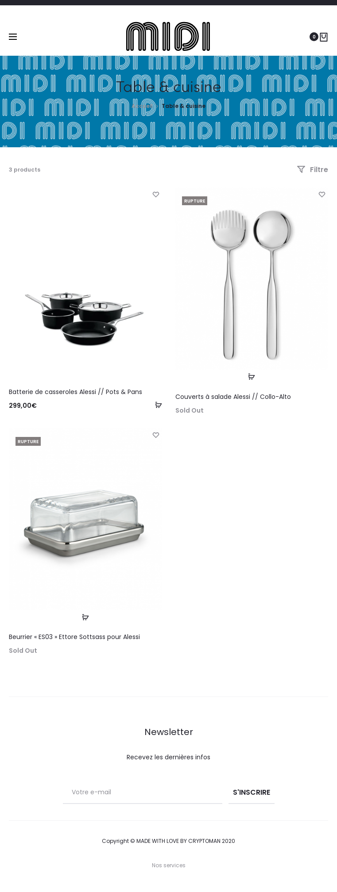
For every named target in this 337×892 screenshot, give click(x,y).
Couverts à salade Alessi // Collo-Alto (233, 396)
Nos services (169, 865)
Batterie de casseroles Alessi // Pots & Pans (75, 391)
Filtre (312, 170)
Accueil (142, 106)
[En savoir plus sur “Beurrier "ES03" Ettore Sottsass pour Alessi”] (85, 617)
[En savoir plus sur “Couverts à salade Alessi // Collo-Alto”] (251, 376)
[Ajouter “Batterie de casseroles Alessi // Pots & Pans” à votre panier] (155, 405)
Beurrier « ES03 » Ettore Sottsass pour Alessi (74, 636)
